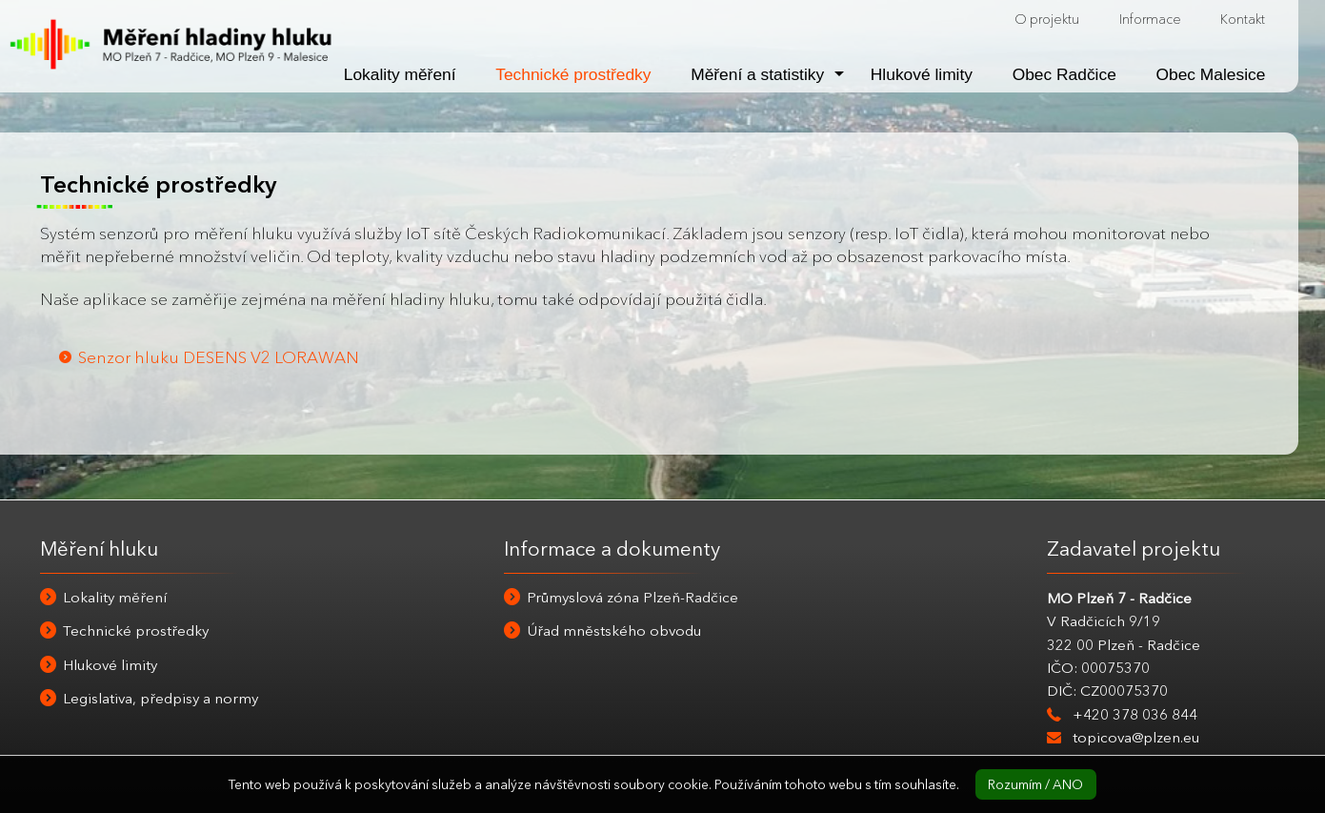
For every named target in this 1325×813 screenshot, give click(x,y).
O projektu (1046, 19)
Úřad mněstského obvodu (614, 630)
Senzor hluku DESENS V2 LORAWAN (218, 357)
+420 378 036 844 (1135, 714)
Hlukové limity (922, 74)
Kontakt (1242, 19)
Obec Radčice (1064, 74)
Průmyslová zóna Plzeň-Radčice (632, 597)
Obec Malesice (1211, 74)
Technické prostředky (573, 74)
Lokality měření (400, 74)
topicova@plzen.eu (1136, 737)
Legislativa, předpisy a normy (160, 698)
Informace (1150, 19)
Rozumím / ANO (1035, 784)
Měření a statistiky (757, 74)
